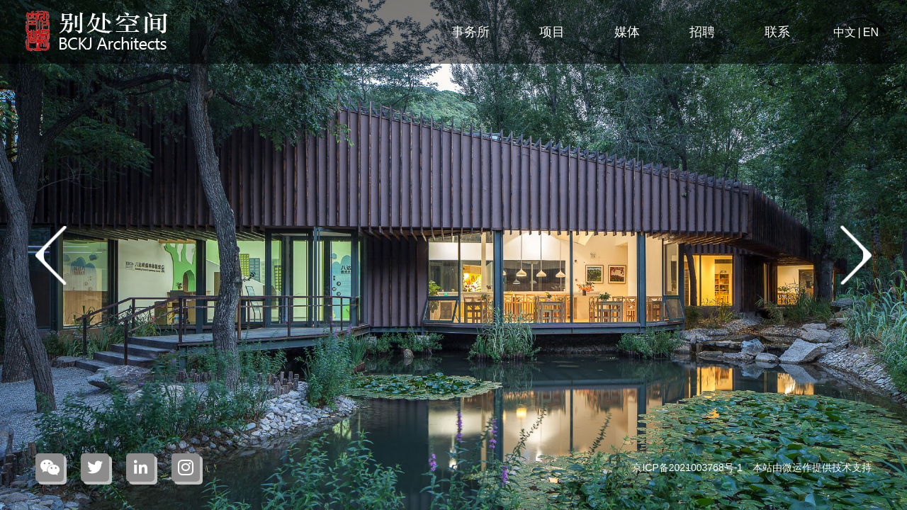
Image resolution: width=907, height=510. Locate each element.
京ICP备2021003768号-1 (688, 467)
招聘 (702, 32)
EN (871, 32)
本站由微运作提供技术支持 (812, 467)
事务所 (470, 32)
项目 (552, 32)
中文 (844, 32)
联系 (777, 32)
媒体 (627, 32)
